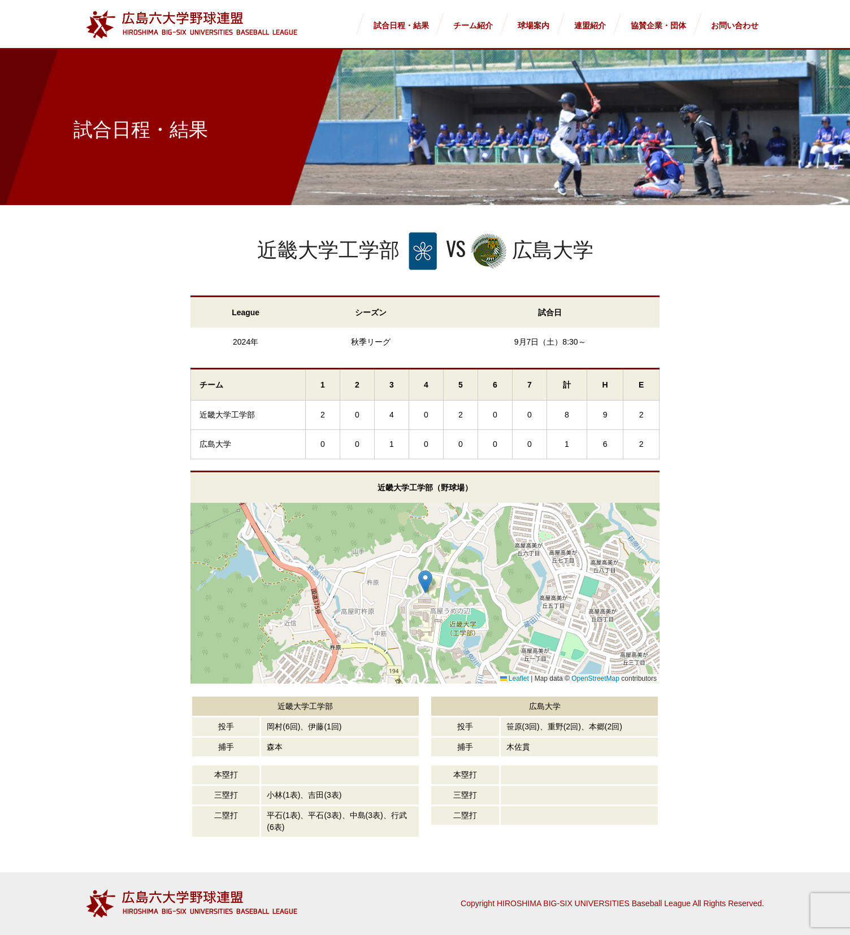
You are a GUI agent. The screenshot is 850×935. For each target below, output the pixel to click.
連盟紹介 (590, 25)
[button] (425, 581)
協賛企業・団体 (658, 25)
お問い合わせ (734, 25)
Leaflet (514, 678)
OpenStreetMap (595, 678)
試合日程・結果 (401, 25)
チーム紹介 (473, 25)
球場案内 (533, 25)
